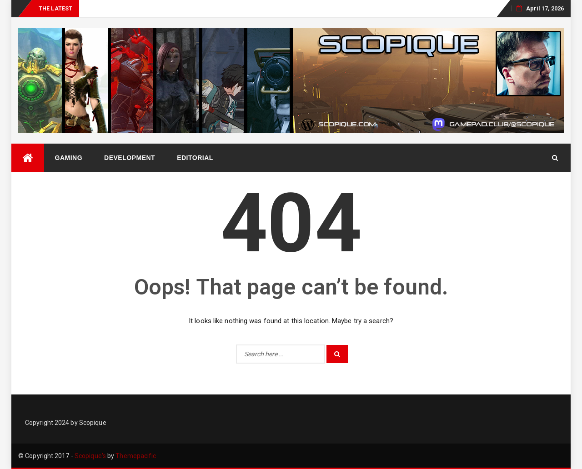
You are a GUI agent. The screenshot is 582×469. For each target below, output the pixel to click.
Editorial (195, 157)
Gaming (69, 157)
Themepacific (135, 455)
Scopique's (90, 455)
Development (129, 157)
